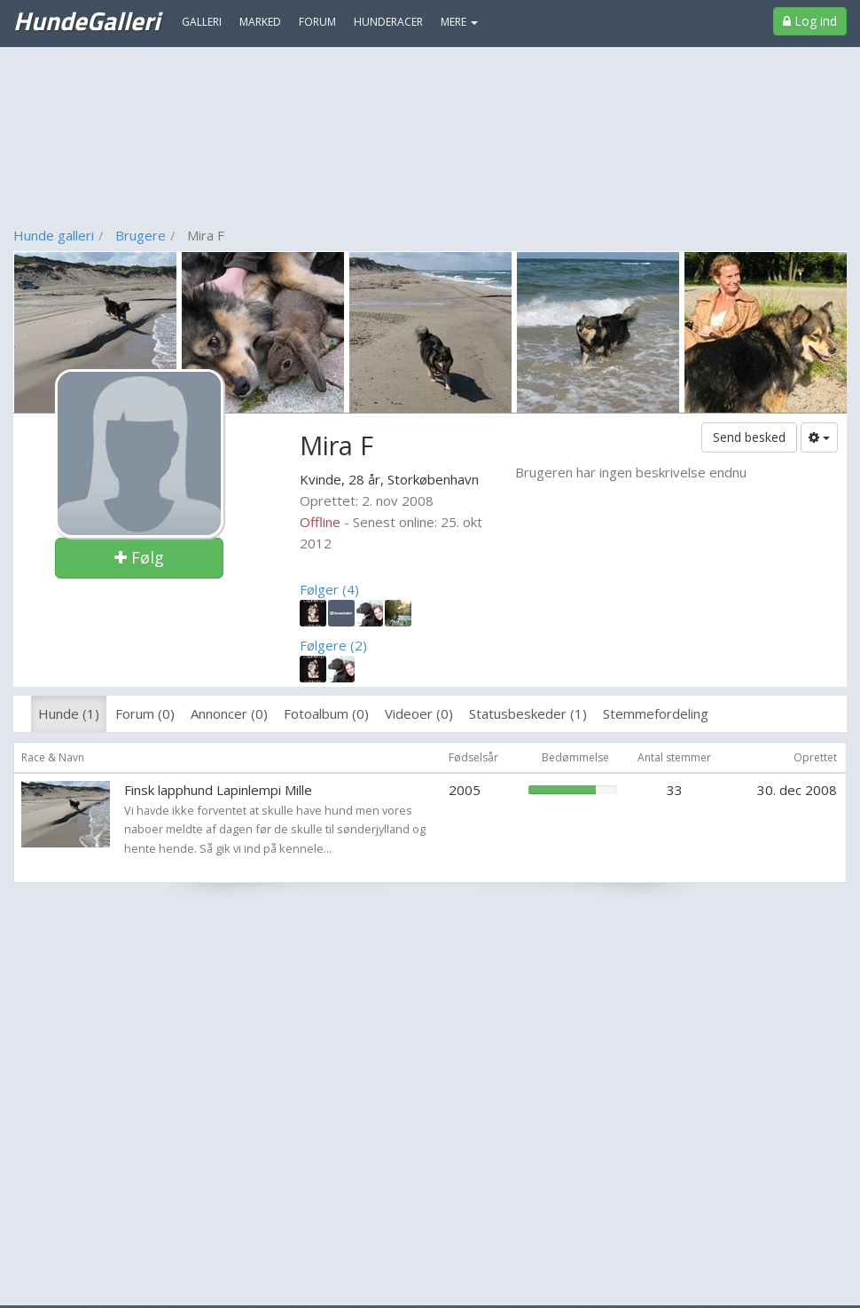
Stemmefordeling (655, 713)
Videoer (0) (419, 713)
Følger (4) (329, 589)
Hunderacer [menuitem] (388, 21)
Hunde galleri (53, 235)
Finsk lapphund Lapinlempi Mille (218, 790)
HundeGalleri (86, 20)
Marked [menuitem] (260, 21)
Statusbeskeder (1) (528, 713)
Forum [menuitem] (317, 21)
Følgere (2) (333, 645)
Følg (139, 557)
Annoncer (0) (229, 713)
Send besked (749, 437)
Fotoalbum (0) (326, 713)
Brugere (140, 235)
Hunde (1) (68, 713)
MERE (459, 21)
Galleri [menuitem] (202, 21)
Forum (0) (145, 713)
